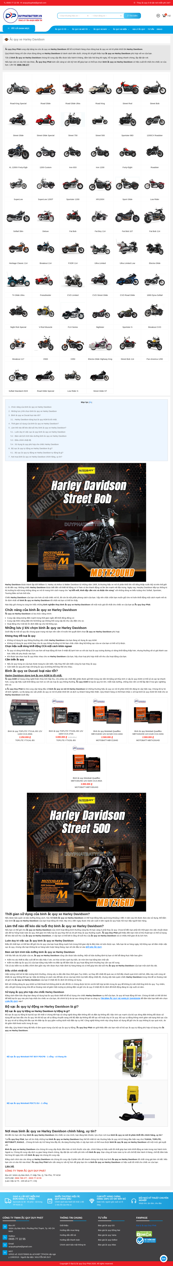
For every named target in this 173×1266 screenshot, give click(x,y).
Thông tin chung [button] (71, 1217)
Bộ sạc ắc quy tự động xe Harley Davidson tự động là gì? (37, 453)
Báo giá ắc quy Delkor (107, 1240)
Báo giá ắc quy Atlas (107, 1245)
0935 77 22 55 (11, 3)
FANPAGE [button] (142, 1217)
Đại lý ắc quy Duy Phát (146, 1225)
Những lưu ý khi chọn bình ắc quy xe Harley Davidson (33, 411)
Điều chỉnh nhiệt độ (21, 440)
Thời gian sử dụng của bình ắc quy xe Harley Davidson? (34, 424)
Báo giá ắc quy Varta (107, 1235)
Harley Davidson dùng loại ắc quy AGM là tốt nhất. (34, 419)
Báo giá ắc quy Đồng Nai (109, 1230)
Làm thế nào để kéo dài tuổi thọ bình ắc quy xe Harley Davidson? (37, 428)
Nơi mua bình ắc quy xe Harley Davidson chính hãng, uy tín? (35, 457)
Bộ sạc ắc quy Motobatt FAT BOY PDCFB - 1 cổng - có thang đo (37, 1056)
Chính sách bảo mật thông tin (73, 1245)
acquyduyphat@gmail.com (33, 3)
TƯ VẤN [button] (102, 1217)
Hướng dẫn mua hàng (69, 1230)
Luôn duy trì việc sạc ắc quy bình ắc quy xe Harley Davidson (38, 432)
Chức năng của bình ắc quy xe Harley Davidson (30, 407)
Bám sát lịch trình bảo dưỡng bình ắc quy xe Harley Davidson (38, 436)
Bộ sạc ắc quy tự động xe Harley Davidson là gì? (31, 448)
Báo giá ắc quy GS (106, 1225)
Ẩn (90, 402)
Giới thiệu (64, 1225)
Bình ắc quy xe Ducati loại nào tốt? (25, 415)
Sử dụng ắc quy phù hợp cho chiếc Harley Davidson (35, 444)
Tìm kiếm (132, 16)
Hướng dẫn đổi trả (68, 1235)
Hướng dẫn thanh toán (70, 1240)
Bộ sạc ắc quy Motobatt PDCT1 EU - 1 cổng (27, 1103)
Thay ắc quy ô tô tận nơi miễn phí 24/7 (152, 3)
